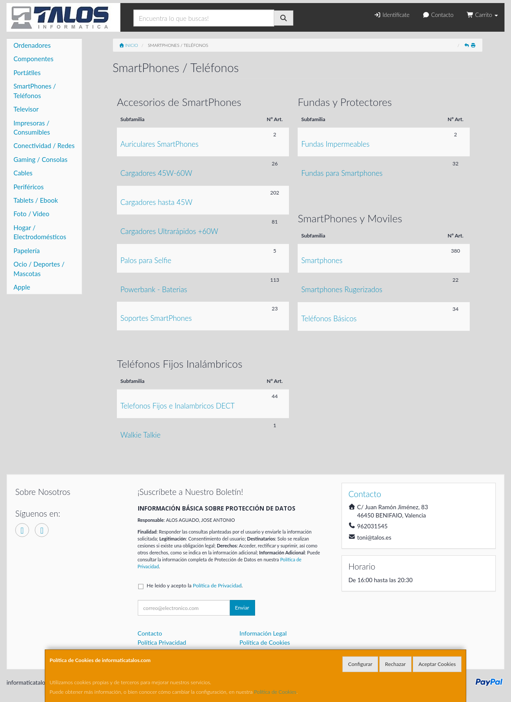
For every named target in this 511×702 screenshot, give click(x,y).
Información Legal (263, 633)
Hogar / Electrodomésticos (39, 232)
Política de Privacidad (217, 585)
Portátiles (27, 72)
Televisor (26, 109)
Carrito (482, 14)
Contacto (437, 14)
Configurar (360, 664)
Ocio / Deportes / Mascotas (39, 268)
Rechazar (395, 664)
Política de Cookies (275, 692)
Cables (23, 173)
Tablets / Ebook (35, 200)
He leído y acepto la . (195, 585)
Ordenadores (32, 45)
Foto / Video (31, 214)
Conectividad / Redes (44, 145)
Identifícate (391, 14)
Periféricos (28, 187)
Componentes (33, 59)
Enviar (242, 607)
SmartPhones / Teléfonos (34, 90)
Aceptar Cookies (437, 664)
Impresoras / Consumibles (31, 127)
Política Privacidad (162, 642)
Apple (21, 287)
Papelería (26, 250)
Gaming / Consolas (40, 159)
